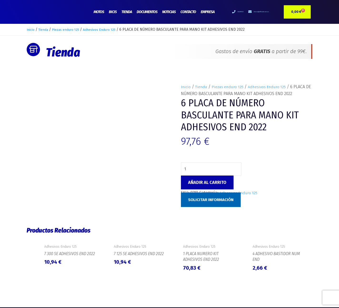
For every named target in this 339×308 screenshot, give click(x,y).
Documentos (147, 12)
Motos (99, 12)
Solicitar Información (212, 200)
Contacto (188, 12)
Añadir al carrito (207, 183)
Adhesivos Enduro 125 (110, 29)
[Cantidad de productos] (211, 169)
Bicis (113, 12)
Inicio (31, 29)
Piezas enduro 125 (72, 29)
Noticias (169, 12)
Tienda (126, 12)
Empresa (207, 12)
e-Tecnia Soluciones (297, 297)
